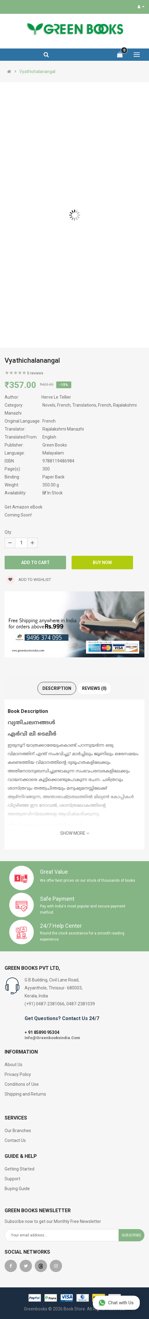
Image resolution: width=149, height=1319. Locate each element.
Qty (8, 532)
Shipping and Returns (25, 1094)
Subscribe (131, 1235)
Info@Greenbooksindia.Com (52, 1037)
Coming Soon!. (19, 515)
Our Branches (18, 1130)
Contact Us (15, 1140)
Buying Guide (17, 1188)
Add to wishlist (28, 579)
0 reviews (35, 373)
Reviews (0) (94, 688)
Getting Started (19, 1168)
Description (56, 688)
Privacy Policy (18, 1074)
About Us (13, 1064)
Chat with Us (116, 1302)
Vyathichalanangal (37, 71)
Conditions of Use (22, 1084)
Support (12, 1178)
